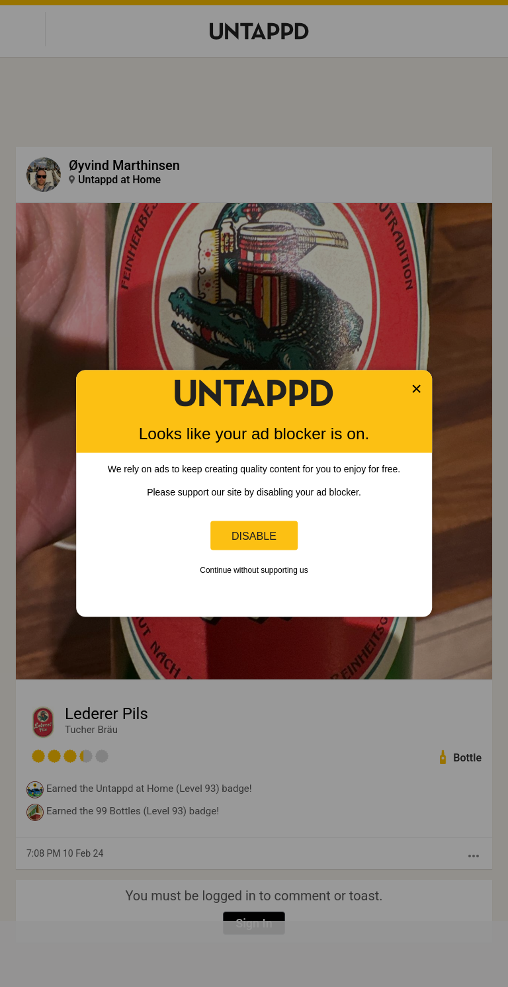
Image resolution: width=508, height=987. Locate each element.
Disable (254, 535)
